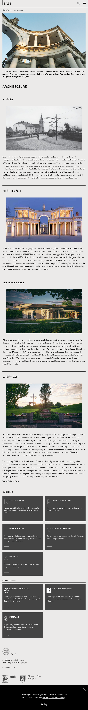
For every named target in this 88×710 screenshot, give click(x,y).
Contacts (7, 667)
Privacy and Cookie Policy (54, 697)
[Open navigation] (85, 2)
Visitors (10, 10)
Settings (44, 704)
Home (4, 10)
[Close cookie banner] (84, 689)
